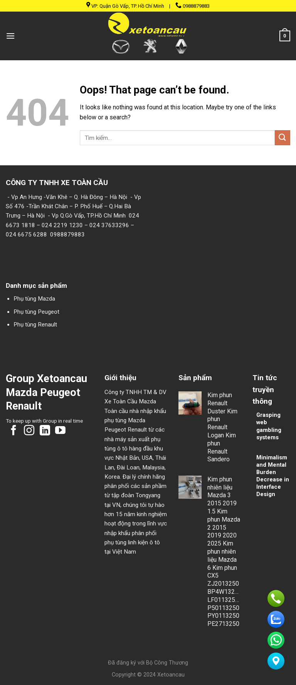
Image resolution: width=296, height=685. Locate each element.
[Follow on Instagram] (29, 431)
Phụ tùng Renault (35, 324)
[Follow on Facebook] (13, 431)
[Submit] (282, 137)
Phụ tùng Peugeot (36, 311)
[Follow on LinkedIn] (45, 431)
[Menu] (10, 35)
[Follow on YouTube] (60, 431)
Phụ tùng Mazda (34, 298)
